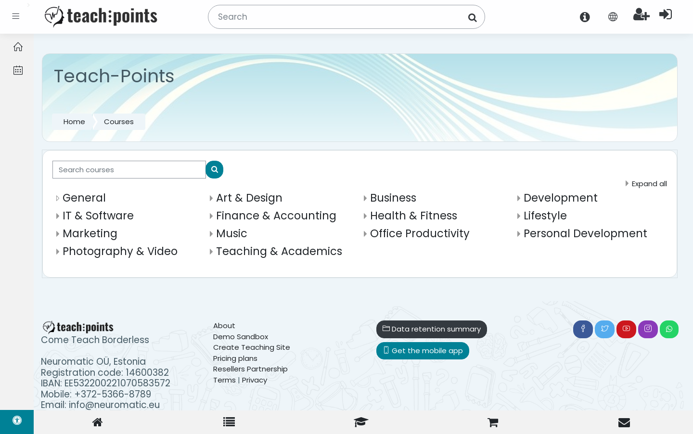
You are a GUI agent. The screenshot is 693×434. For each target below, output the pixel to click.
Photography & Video (120, 251)
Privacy (254, 380)
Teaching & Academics (279, 251)
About (224, 325)
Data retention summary (432, 329)
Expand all (649, 184)
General (84, 197)
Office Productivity (420, 233)
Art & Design (249, 197)
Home (74, 121)
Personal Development (585, 233)
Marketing (90, 233)
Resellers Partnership (250, 369)
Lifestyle (545, 215)
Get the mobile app (423, 350)
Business (393, 197)
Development (561, 197)
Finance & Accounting (276, 215)
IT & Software (98, 215)
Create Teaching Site (251, 347)
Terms (224, 380)
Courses (119, 121)
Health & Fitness (413, 215)
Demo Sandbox (240, 337)
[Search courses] (129, 170)
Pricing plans (235, 358)
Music (231, 233)
